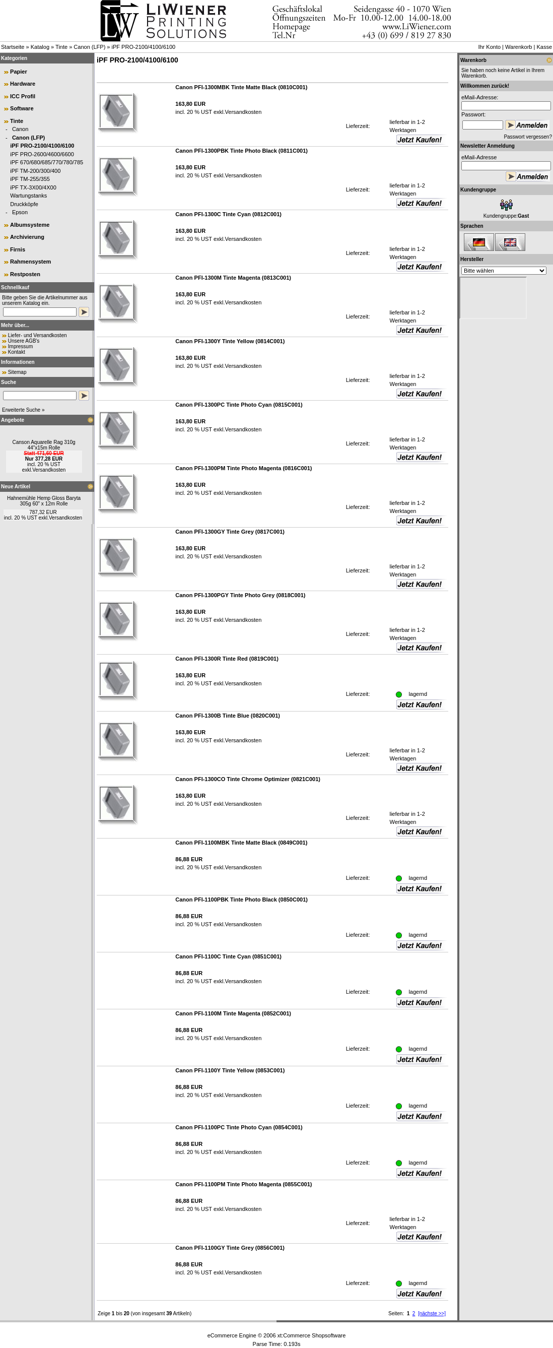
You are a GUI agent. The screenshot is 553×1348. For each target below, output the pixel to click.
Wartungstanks (28, 195)
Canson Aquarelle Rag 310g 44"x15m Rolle (43, 445)
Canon (20, 129)
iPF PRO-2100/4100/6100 (144, 47)
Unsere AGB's (24, 341)
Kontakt (16, 352)
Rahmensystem (30, 262)
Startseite (12, 47)
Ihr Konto (489, 47)
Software (21, 108)
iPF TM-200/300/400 (35, 171)
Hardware (22, 84)
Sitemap (17, 372)
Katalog (40, 47)
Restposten (25, 274)
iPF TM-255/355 (30, 179)
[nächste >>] (432, 1313)
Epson (20, 212)
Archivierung (27, 237)
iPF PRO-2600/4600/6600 (42, 154)
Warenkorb (518, 47)
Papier (18, 72)
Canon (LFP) (89, 47)
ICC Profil (22, 96)
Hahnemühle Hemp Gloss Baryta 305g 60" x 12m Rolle (44, 500)
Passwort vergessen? (528, 137)
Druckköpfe (24, 204)
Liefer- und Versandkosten (37, 335)
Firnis (17, 249)
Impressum (20, 346)
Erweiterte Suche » (23, 410)
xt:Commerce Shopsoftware (312, 1335)
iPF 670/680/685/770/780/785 (46, 162)
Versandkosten (48, 470)
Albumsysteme (29, 225)
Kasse (544, 47)
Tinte (61, 47)
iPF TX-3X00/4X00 (33, 187)
